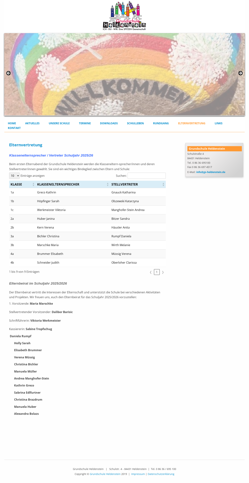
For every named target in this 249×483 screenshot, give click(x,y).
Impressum (138, 474)
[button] (33, 184)
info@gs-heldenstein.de (210, 172)
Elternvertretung (191, 123)
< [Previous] (8, 73)
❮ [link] (151, 272)
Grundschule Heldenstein (105, 474)
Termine (85, 123)
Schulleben (135, 123)
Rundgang (161, 123)
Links (218, 123)
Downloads (109, 123)
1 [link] (157, 272)
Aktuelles (32, 123)
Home (12, 123)
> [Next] (240, 73)
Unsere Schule (59, 123)
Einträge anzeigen (33, 176)
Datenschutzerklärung (161, 474)
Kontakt (14, 128)
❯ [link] (163, 272)
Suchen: (121, 176)
